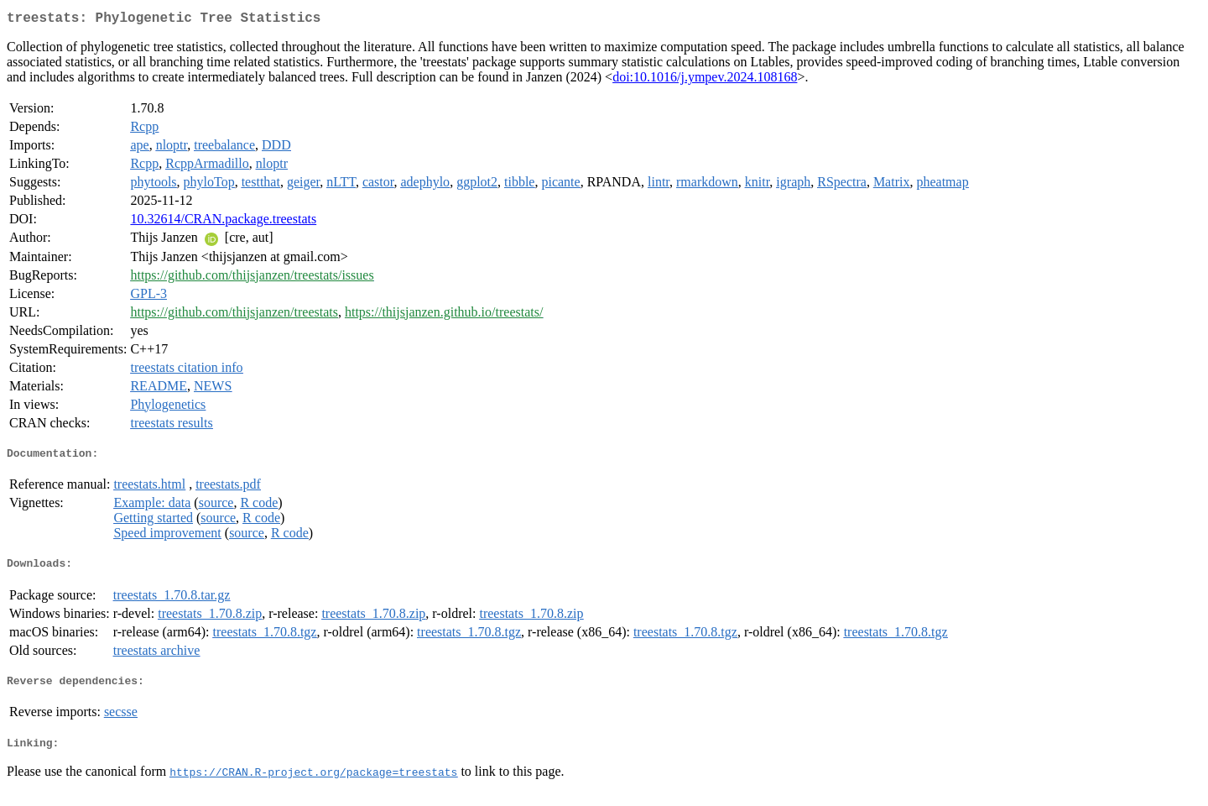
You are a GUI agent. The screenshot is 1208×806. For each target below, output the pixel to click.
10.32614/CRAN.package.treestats (223, 222)
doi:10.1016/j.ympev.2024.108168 (704, 80)
